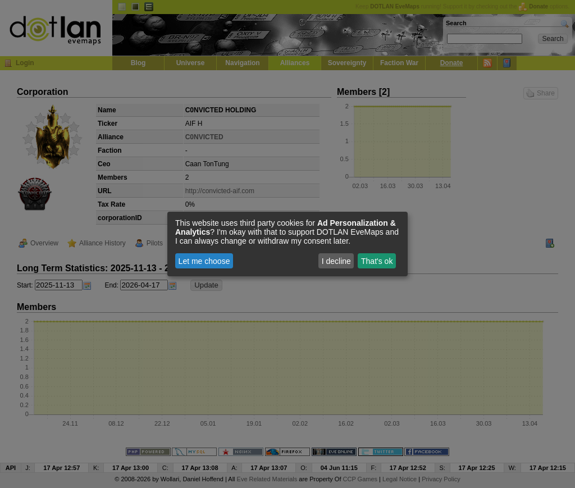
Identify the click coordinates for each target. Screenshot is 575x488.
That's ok (377, 261)
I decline (336, 261)
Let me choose (204, 261)
